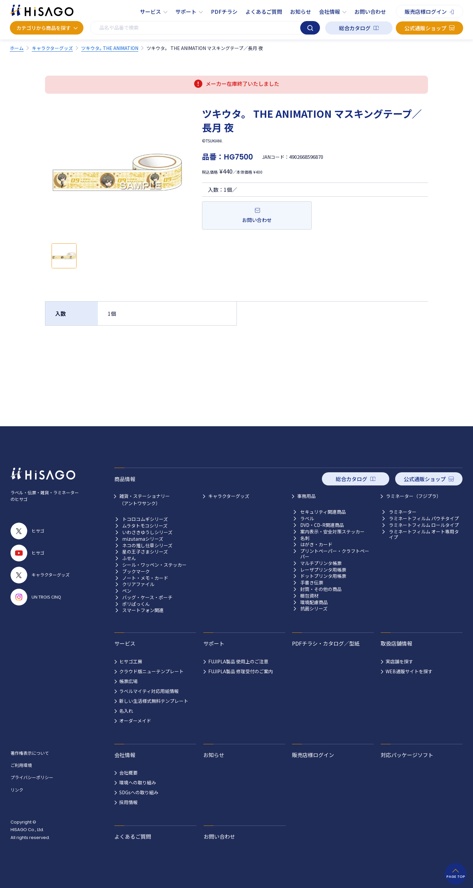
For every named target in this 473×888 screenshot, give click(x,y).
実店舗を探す (399, 661)
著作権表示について (30, 753)
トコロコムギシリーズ (145, 519)
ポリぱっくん (136, 604)
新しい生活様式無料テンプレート (153, 701)
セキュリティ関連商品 (323, 512)
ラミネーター (403, 512)
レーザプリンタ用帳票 (323, 570)
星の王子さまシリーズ (145, 552)
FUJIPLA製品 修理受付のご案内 (240, 671)
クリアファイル (138, 584)
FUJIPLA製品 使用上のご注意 (238, 661)
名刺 (304, 538)
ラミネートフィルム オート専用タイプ (424, 534)
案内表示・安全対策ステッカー (332, 531)
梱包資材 (309, 596)
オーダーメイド (135, 720)
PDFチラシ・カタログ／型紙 (326, 643)
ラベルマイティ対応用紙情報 (149, 691)
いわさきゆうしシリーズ (147, 532)
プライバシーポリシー (32, 777)
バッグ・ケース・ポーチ (147, 597)
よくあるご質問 (263, 11)
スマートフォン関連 (143, 610)
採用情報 (128, 802)
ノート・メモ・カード (145, 578)
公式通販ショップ (425, 28)
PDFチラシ (224, 11)
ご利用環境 (21, 765)
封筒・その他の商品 (321, 589)
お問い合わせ (370, 11)
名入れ (126, 710)
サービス (150, 11)
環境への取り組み (137, 782)
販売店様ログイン (426, 11)
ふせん (129, 558)
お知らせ (300, 11)
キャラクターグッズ (228, 496)
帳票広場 (128, 681)
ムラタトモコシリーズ (145, 526)
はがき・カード (316, 544)
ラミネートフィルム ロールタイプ (424, 525)
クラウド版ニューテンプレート (151, 671)
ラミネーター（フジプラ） (413, 496)
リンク (17, 790)
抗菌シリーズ (313, 608)
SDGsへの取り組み (138, 792)
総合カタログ (355, 28)
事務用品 (306, 496)
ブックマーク (136, 571)
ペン (126, 591)
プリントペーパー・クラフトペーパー (334, 553)
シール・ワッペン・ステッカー (154, 565)
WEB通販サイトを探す (409, 671)
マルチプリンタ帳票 (321, 563)
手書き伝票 (311, 582)
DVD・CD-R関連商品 (322, 525)
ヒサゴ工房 (130, 661)
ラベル (307, 518)
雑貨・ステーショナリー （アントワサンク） (144, 499)
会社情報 (329, 11)
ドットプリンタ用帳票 (323, 576)
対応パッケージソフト (407, 755)
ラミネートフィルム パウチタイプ (424, 518)
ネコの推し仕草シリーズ (147, 545)
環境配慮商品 (314, 602)
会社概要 (128, 772)
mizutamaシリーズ (142, 539)
